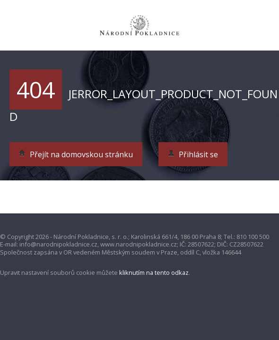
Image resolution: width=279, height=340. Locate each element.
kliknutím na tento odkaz (154, 272)
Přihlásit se (193, 154)
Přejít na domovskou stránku (76, 154)
